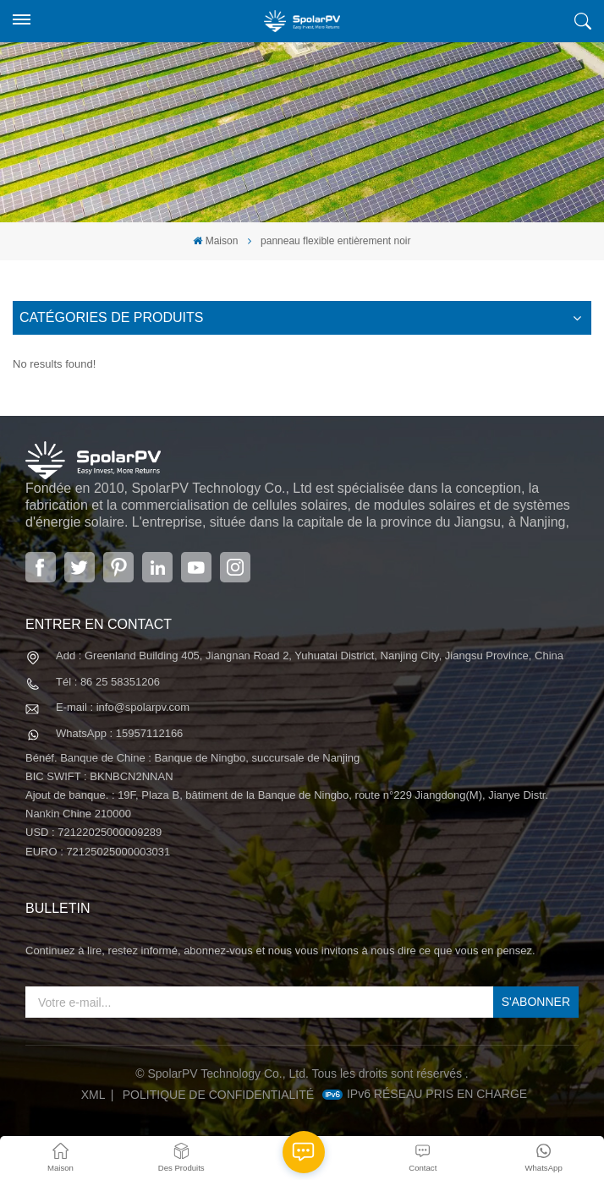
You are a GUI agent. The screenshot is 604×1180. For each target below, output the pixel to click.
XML (93, 1094)
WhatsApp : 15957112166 (119, 733)
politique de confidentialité (218, 1094)
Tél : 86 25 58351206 (108, 681)
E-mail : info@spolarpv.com (122, 707)
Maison (215, 241)
